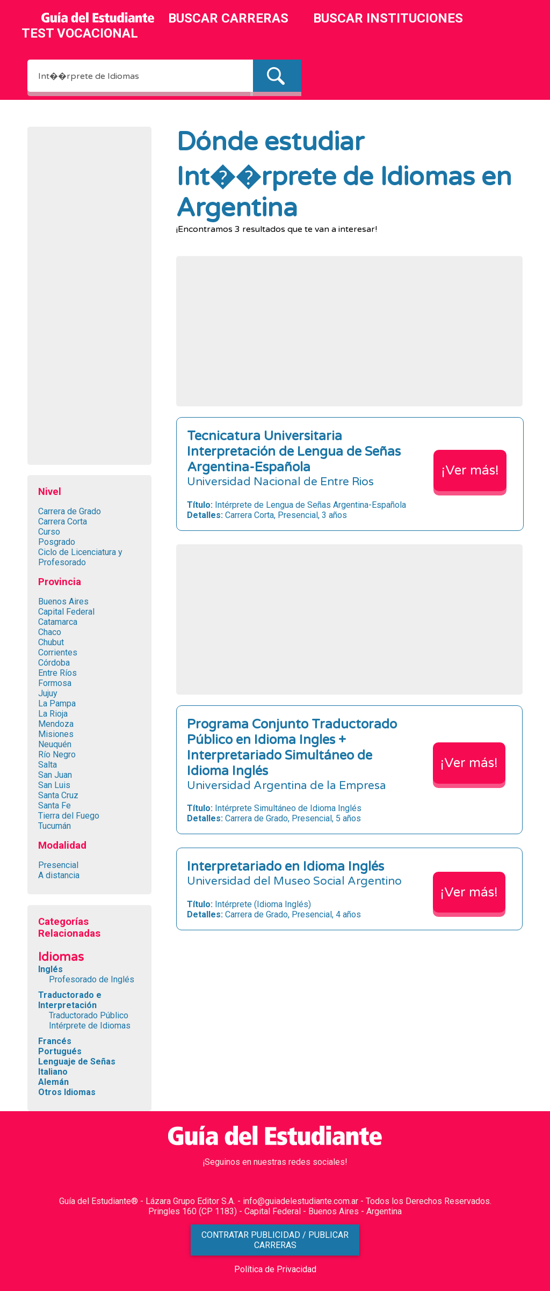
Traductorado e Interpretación (70, 1000)
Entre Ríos (57, 673)
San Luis (54, 785)
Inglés (50, 969)
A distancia (58, 875)
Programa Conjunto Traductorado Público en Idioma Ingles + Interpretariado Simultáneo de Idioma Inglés (292, 748)
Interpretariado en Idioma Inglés (285, 866)
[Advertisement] (89, 298)
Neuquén (54, 744)
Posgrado (56, 542)
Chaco (49, 632)
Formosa (54, 683)
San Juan (55, 775)
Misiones (56, 734)
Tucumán (54, 826)
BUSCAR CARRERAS (228, 18)
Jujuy (47, 693)
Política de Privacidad (275, 1269)
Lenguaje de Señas (76, 1061)
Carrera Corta (62, 521)
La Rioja (53, 714)
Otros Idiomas (67, 1092)
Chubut (51, 642)
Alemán (53, 1082)
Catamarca (57, 622)
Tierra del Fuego (68, 816)
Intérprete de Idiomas (90, 1025)
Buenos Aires (63, 601)
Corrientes (57, 652)
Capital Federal (66, 612)
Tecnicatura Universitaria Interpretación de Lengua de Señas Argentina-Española (294, 451)
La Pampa (57, 703)
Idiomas (61, 957)
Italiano (53, 1072)
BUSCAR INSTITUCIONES (388, 18)
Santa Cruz (58, 795)
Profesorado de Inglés (91, 979)
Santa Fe (54, 805)
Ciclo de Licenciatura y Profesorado (80, 557)
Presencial (58, 865)
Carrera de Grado (69, 511)
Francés (54, 1041)
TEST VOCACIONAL (79, 33)
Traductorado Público (88, 1015)
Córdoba (54, 663)
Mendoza (56, 724)
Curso (49, 532)
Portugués (60, 1051)
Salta (47, 765)
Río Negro (57, 754)
